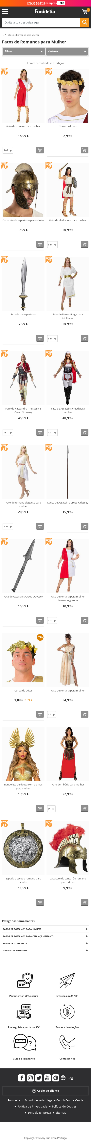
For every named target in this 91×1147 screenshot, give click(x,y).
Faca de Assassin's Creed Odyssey (23, 596)
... (3, 35)
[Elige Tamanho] (8, 150)
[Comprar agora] (40, 150)
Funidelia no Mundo (21, 1100)
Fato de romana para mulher (23, 126)
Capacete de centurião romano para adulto (68, 880)
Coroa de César (23, 690)
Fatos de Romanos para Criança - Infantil (29, 936)
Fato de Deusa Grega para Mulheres (68, 316)
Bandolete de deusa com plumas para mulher (23, 786)
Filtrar (8, 51)
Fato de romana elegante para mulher (23, 504)
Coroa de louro (68, 126)
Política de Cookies (64, 1106)
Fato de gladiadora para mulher (67, 220)
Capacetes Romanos (15, 950)
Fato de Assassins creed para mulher (68, 410)
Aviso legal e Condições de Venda (61, 1100)
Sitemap (61, 1112)
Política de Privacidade (32, 1106)
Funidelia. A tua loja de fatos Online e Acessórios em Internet (45, 11)
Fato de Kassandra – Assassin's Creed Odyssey (23, 410)
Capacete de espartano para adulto (23, 220)
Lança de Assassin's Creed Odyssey (67, 502)
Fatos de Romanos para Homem (22, 929)
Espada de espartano (23, 314)
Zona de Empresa (39, 1112)
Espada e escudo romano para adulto (23, 880)
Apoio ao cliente (45, 1091)
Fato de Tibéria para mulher (68, 784)
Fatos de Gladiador (15, 943)
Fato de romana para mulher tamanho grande (68, 598)
